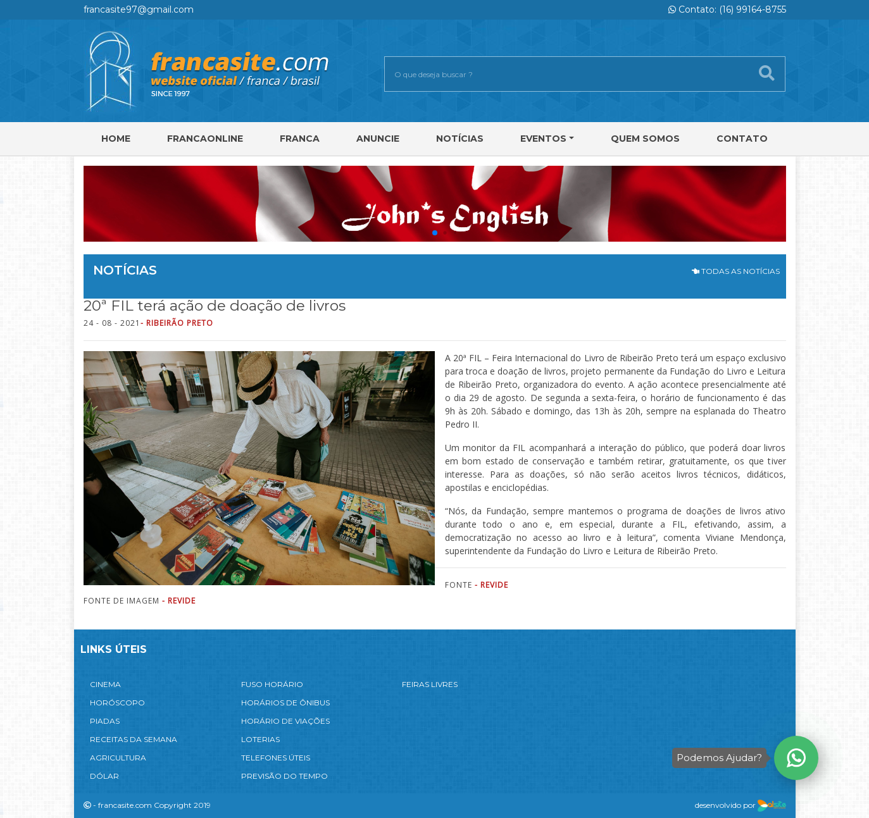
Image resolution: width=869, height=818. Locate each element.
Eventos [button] (543, 138)
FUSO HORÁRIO (272, 684)
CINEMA (105, 684)
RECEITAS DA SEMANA (133, 739)
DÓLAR (104, 776)
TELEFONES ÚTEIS (275, 757)
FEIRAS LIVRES (430, 684)
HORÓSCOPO (117, 702)
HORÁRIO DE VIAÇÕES (285, 721)
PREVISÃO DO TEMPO (284, 776)
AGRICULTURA (118, 757)
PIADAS (105, 721)
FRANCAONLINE (205, 138)
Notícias (460, 138)
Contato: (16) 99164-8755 (727, 9)
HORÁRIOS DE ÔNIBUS (285, 702)
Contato (742, 138)
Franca (300, 138)
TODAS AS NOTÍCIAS (736, 271)
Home (115, 138)
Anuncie (377, 138)
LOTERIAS (260, 739)
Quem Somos (645, 138)
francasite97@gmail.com (139, 9)
